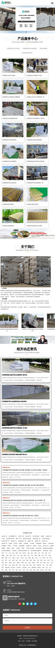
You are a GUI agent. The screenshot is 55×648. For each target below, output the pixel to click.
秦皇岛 (18, 562)
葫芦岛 (42, 570)
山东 (14, 555)
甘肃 (3, 553)
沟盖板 (10, 543)
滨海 (48, 560)
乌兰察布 (24, 567)
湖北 (32, 553)
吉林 (46, 553)
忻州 (27, 565)
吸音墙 (9, 545)
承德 (38, 562)
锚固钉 (34, 545)
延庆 (3, 560)
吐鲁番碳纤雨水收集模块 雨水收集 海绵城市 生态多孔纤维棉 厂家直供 (24, 470)
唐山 (14, 562)
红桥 (24, 560)
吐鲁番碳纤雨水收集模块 (9, 140)
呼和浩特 (39, 565)
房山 (26, 558)
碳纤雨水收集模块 (6, 550)
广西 (10, 553)
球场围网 (4, 545)
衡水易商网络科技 (31, 645)
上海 (18, 555)
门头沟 (22, 558)
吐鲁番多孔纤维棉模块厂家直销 (36, 118)
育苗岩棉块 (45, 550)
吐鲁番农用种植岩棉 (8, 225)
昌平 (36, 558)
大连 (47, 567)
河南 (28, 553)
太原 (52, 562)
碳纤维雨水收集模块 (48, 548)
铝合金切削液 (36, 536)
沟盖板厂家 (28, 545)
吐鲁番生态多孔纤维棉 (8, 75)
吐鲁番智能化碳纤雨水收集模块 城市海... (15, 375)
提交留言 (27, 627)
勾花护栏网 (50, 543)
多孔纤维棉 (38, 548)
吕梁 (34, 565)
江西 (42, 553)
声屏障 (20, 543)
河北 (20, 553)
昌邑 (49, 570)
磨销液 (42, 536)
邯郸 (22, 562)
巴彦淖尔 (19, 567)
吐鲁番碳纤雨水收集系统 (9, 182)
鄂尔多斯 (7, 567)
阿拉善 (39, 567)
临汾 (31, 565)
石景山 (13, 558)
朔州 (17, 565)
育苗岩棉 (14, 550)
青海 (11, 555)
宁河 (52, 560)
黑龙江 (24, 553)
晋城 (13, 565)
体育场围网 (21, 545)
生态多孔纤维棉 (30, 548)
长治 (10, 565)
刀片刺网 (15, 545)
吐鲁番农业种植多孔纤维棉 (34, 225)
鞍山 (3, 570)
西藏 (39, 555)
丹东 (13, 570)
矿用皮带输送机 (46, 538)
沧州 (41, 562)
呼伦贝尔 (13, 567)
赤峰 (51, 565)
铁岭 (34, 570)
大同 (3, 565)
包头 (44, 565)
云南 (42, 555)
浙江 (46, 555)
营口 (20, 570)
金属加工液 (48, 536)
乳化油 (3, 538)
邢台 (26, 562)
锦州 (17, 570)
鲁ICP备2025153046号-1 (30, 638)
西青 (31, 560)
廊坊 (45, 562)
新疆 (35, 555)
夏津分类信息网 (27, 538)
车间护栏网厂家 (5, 541)
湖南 (35, 553)
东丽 (27, 560)
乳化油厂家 (28, 536)
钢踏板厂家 (37, 541)
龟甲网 (15, 543)
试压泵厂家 (21, 536)
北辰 (38, 560)
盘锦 (31, 570)
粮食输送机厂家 (22, 541)
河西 (13, 560)
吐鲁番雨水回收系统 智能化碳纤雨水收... (15, 454)
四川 (28, 555)
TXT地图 (28, 641)
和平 (6, 560)
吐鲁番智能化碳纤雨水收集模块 (36, 161)
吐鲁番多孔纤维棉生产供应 (34, 75)
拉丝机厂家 (4, 536)
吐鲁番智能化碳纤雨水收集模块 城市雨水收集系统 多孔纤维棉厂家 (23, 500)
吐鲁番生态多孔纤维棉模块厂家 (36, 97)
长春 (46, 570)
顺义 (33, 558)
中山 (50, 567)
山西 (21, 555)
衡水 (48, 562)
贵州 (13, 553)
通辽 (3, 567)
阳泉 (6, 565)
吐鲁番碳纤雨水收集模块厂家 (35, 182)
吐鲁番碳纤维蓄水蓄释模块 (34, 140)
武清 (41, 560)
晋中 (20, 565)
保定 (29, 562)
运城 (24, 565)
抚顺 (6, 570)
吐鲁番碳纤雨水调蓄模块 (9, 161)
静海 (3, 562)
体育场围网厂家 (13, 536)
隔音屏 (44, 543)
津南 (34, 560)
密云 (51, 558)
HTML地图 (34, 641)
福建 (51, 550)
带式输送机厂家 (36, 538)
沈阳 (43, 567)
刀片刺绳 (32, 543)
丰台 (10, 558)
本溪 (10, 570)
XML (23, 641)
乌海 (47, 565)
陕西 (25, 555)
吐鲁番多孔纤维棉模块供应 (10, 118)
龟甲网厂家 (4, 543)
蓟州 (6, 562)
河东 (10, 560)
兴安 (29, 567)
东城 (49, 555)
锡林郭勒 (34, 567)
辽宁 (49, 553)
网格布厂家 (14, 541)
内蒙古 (3, 555)
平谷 (47, 558)
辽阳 (27, 570)
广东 (6, 553)
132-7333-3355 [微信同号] (16, 583)
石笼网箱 (26, 543)
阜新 (24, 570)
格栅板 (3, 548)
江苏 (39, 553)
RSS (19, 641)
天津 (32, 555)
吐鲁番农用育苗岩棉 (32, 204)
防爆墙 (18, 548)
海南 (17, 553)
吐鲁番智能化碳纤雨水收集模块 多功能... (15, 428)
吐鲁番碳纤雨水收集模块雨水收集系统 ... (15, 401)
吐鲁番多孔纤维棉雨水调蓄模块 (11, 97)
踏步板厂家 (45, 541)
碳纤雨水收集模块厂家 (23, 550)
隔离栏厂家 (30, 541)
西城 (3, 558)
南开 (17, 560)
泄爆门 (13, 548)
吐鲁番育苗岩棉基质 (8, 204)
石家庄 (10, 562)
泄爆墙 (8, 548)
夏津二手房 (19, 538)
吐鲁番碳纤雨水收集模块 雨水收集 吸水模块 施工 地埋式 (20, 515)
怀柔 (44, 558)
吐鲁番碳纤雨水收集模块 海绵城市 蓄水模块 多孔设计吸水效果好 (23, 485)
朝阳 (6, 558)
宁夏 (7, 555)
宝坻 (45, 560)
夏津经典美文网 (10, 538)
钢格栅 (51, 545)
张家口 (33, 562)
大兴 (40, 558)
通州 (29, 558)
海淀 (18, 558)
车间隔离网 (38, 543)
